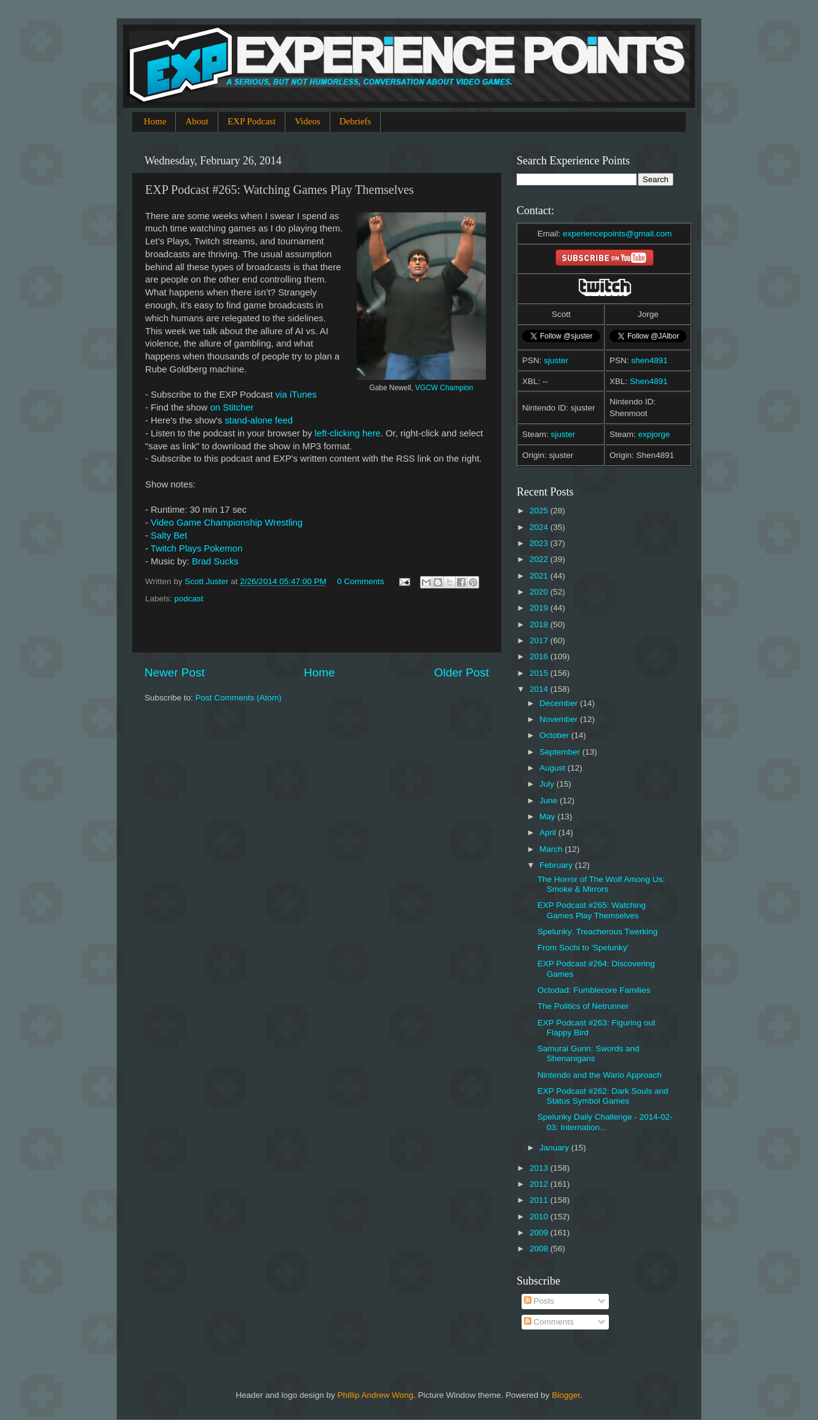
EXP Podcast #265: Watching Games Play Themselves (592, 910)
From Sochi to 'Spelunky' (583, 947)
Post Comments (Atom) (239, 697)
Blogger (566, 1395)
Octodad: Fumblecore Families (594, 990)
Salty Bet (169, 535)
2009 (540, 1232)
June (549, 800)
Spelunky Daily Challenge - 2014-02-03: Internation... (605, 1121)
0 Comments (360, 581)
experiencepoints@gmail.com (617, 233)
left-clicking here (348, 433)
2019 (540, 607)
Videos (307, 121)
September (560, 751)
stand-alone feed (258, 420)
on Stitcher (232, 407)
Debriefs (355, 121)
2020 (540, 591)
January (555, 1147)
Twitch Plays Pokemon (196, 548)
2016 (540, 656)
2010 (540, 1216)
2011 (540, 1200)
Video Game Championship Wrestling (227, 522)
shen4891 (649, 360)
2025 (540, 510)
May (548, 816)
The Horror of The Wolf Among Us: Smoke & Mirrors (601, 884)
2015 (540, 673)
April (548, 832)
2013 (540, 1168)
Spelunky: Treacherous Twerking (598, 931)
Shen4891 (649, 381)
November (559, 719)
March (552, 849)
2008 (540, 1248)
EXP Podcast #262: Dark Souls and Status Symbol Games (603, 1095)
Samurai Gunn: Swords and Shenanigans (589, 1053)
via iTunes (296, 394)
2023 (540, 543)
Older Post (461, 672)
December (559, 703)
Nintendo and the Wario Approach (600, 1075)
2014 (540, 689)
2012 (540, 1184)
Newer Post (175, 672)
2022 (540, 559)
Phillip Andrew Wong (375, 1395)
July (548, 783)
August (553, 767)
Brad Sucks (215, 561)
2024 (540, 527)
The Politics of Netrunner (583, 1006)
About (196, 121)
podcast (188, 598)
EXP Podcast (252, 121)
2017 (540, 640)
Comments (549, 1321)
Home (155, 121)
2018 (540, 624)
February (557, 865)
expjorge (654, 434)
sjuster (556, 360)
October (555, 735)
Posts (539, 1301)
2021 (540, 575)
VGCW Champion (444, 387)
